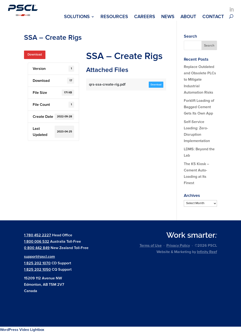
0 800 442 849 (37, 248)
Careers (144, 17)
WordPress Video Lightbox (22, 329)
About (188, 17)
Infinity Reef (207, 252)
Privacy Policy (178, 245)
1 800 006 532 (36, 241)
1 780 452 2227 (37, 235)
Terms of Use (151, 245)
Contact (213, 17)
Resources (114, 17)
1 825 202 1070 (37, 263)
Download (35, 54)
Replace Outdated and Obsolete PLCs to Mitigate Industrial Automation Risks (200, 79)
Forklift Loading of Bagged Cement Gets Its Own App (199, 107)
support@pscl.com (39, 256)
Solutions (77, 17)
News (167, 17)
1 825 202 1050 (37, 269)
